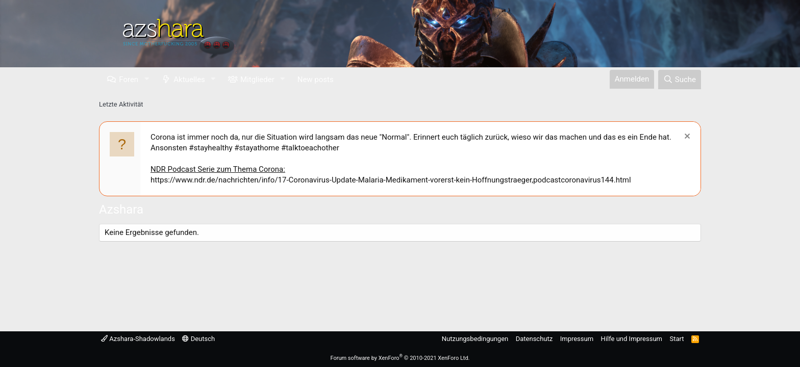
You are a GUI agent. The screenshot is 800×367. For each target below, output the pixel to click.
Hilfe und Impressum (631, 339)
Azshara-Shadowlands (138, 339)
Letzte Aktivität (121, 104)
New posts (315, 79)
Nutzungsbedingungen (475, 339)
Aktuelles (189, 79)
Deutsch (198, 339)
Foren (128, 79)
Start (677, 339)
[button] (146, 79)
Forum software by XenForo (399, 358)
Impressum (576, 339)
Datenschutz (534, 339)
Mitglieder (257, 79)
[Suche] (679, 79)
